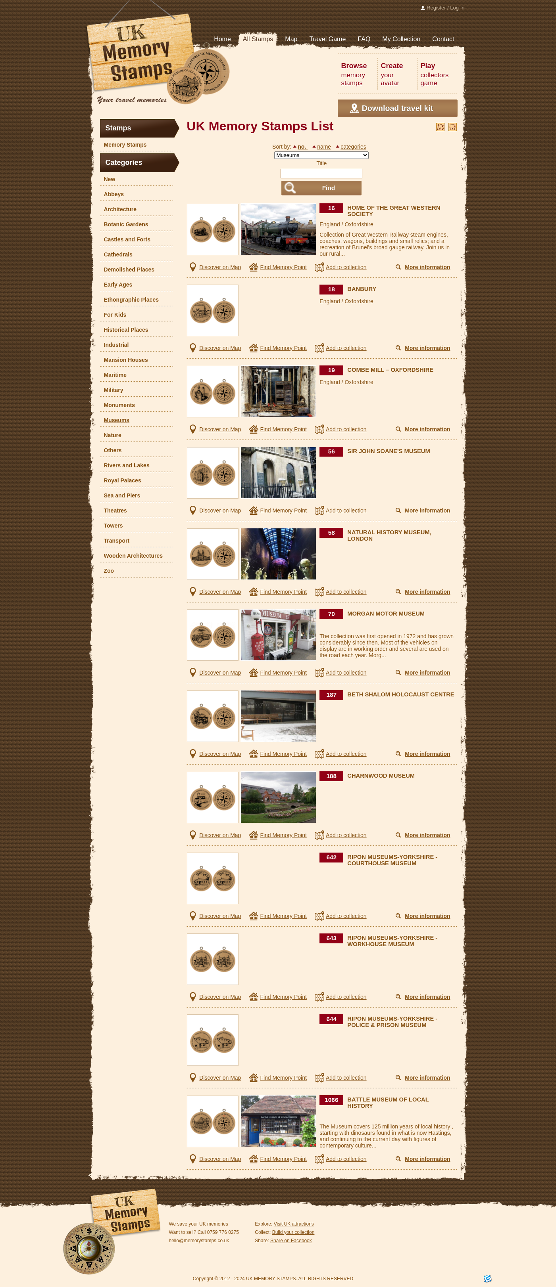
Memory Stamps (123, 145)
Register (436, 8)
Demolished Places (127, 269)
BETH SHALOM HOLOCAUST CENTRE (400, 694)
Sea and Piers (120, 495)
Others (111, 450)
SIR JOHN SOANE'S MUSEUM (388, 451)
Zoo (107, 571)
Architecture (118, 209)
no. (303, 146)
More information (427, 267)
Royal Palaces (120, 480)
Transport (115, 540)
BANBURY (361, 289)
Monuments (117, 405)
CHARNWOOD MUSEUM (381, 776)
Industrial (114, 345)
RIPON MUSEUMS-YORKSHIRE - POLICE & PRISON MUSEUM (392, 1021)
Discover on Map (220, 267)
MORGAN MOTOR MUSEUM (386, 613)
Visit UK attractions (294, 1224)
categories (353, 146)
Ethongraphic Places (129, 299)
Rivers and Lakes (125, 465)
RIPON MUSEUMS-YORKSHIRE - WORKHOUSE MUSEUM (392, 941)
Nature (110, 435)
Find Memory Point (283, 267)
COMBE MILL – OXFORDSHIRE (390, 370)
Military (111, 390)
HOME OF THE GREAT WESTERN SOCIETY (393, 211)
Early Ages (116, 284)
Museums (115, 420)
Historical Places (124, 330)
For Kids (113, 315)
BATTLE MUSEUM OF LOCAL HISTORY (388, 1102)
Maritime (113, 375)
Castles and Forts (125, 239)
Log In (457, 8)
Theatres (113, 510)
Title (321, 163)
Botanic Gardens (124, 224)
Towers (111, 525)
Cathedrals (116, 254)
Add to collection (346, 267)
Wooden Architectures (131, 556)
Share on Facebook (291, 1240)
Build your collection (293, 1232)
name (324, 146)
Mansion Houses (124, 360)
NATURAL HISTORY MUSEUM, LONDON (389, 535)
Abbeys (112, 194)
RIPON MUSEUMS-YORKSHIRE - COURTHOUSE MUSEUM (392, 860)
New (107, 179)
